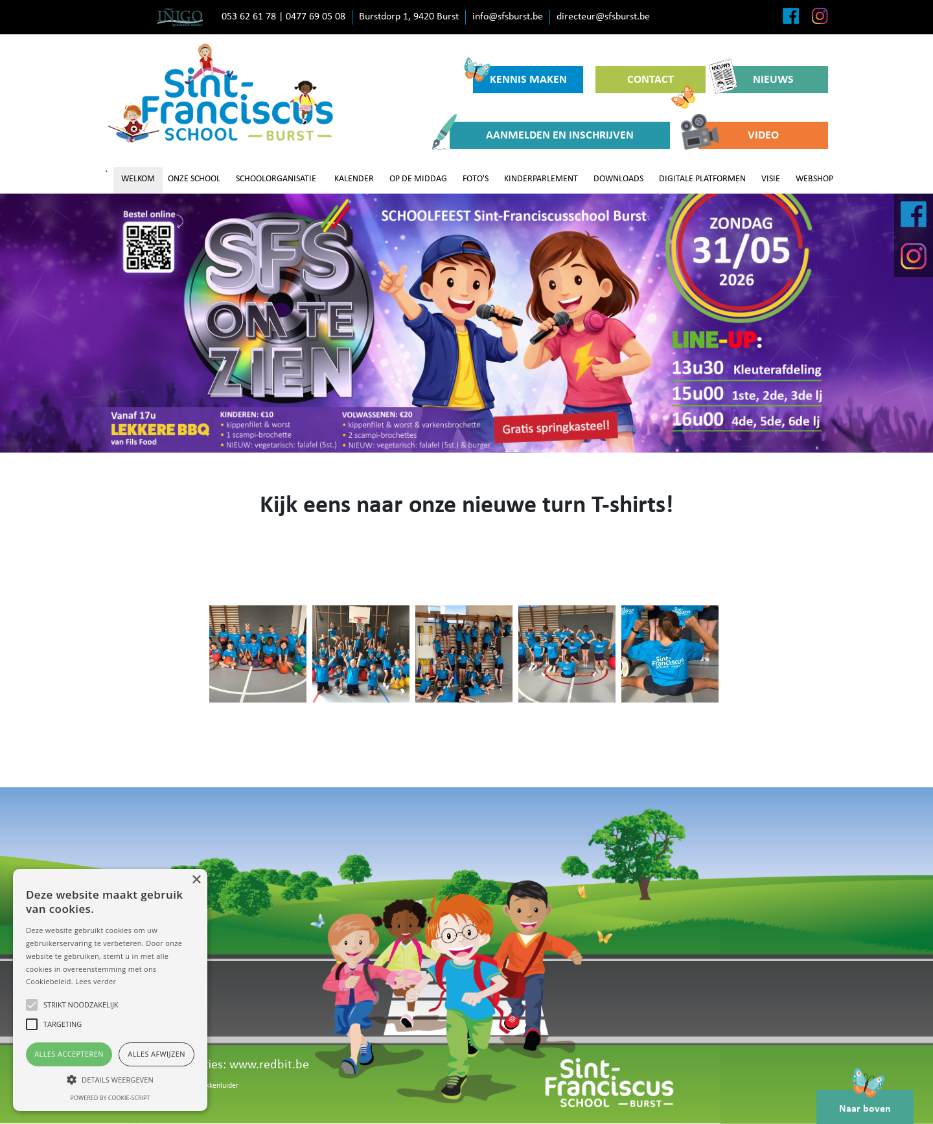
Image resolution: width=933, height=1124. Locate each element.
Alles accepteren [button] (69, 1054)
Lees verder (95, 981)
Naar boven (865, 1102)
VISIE (770, 179)
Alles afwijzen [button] (156, 1054)
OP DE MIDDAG (418, 179)
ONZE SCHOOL (194, 179)
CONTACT (661, 83)
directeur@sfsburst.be (603, 17)
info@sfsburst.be (507, 17)
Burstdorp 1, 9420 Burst (409, 17)
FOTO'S (476, 179)
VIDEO (738, 135)
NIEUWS (756, 79)
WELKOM (138, 179)
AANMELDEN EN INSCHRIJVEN (542, 135)
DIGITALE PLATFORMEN (702, 179)
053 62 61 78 (249, 17)
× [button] (196, 880)
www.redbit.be (269, 1065)
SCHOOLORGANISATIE (276, 179)
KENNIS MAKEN (520, 76)
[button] (110, 1079)
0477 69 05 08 (315, 17)
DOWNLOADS (618, 179)
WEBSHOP (814, 179)
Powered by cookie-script (110, 1098)
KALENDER (354, 179)
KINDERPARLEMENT (541, 179)
